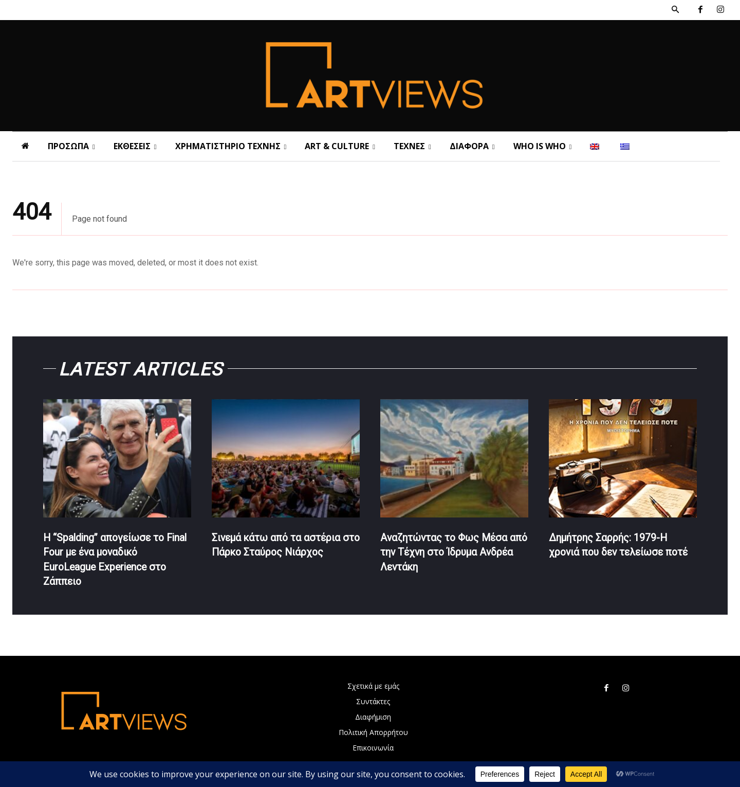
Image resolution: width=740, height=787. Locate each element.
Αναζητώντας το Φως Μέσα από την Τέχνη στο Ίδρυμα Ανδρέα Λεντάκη (445, 553)
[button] (675, 10)
